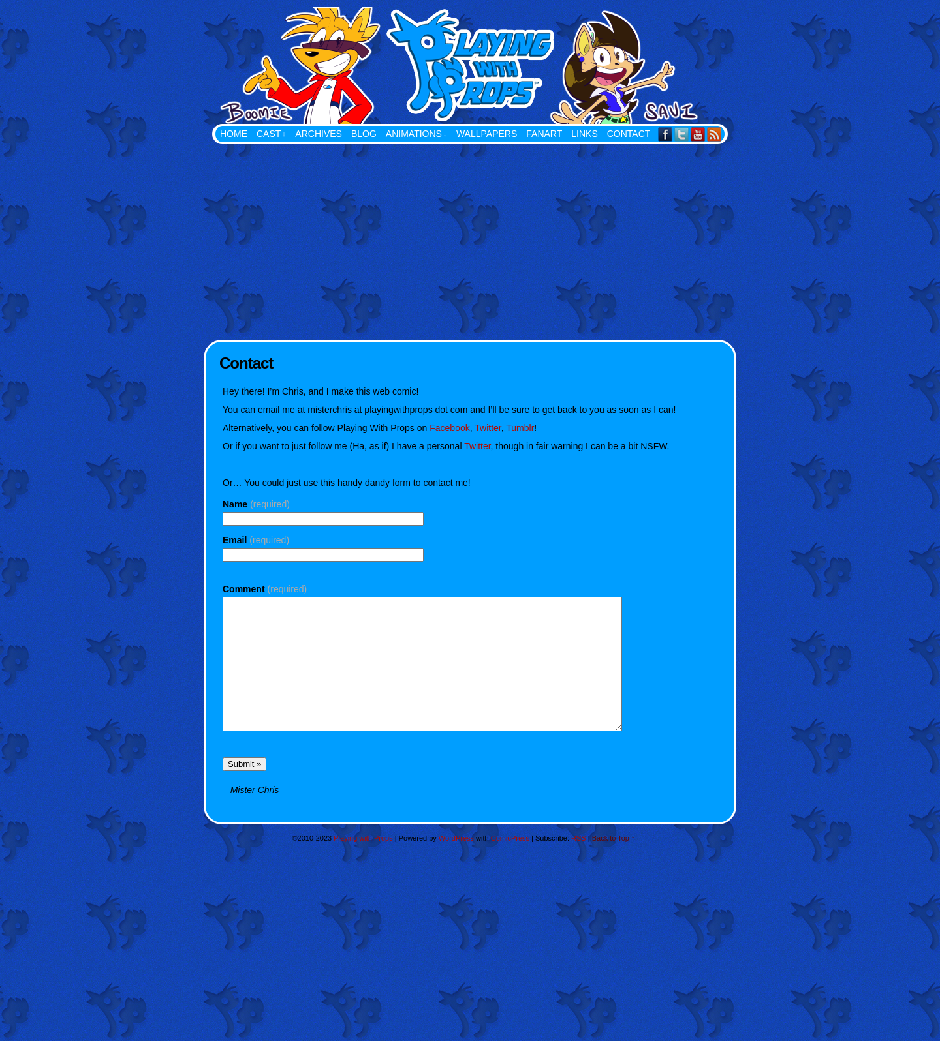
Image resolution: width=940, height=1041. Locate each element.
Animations (416, 134)
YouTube (698, 134)
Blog (364, 133)
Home (233, 133)
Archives (318, 133)
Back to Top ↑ (613, 838)
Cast (271, 134)
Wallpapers (486, 133)
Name (256, 504)
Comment (265, 589)
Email (256, 540)
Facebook (665, 134)
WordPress (456, 838)
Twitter (682, 134)
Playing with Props (535, 65)
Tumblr (520, 428)
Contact (629, 133)
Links (584, 133)
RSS (714, 134)
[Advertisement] (470, 242)
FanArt (544, 133)
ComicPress (510, 838)
